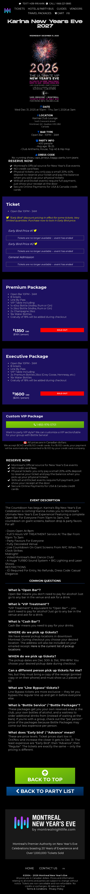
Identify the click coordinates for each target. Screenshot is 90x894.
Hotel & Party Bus (41, 8)
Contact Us (48, 868)
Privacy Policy (56, 889)
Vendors (76, 8)
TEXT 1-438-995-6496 (31, 3)
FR (68, 13)
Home (29, 868)
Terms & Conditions (37, 889)
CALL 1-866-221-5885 (58, 3)
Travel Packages (39, 13)
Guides (62, 8)
